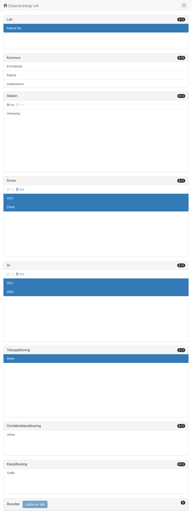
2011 (10, 283)
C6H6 (11, 207)
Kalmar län (14, 28)
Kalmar (11, 75)
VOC (10, 198)
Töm (20, 189)
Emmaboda (14, 66)
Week (11, 358)
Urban (11, 434)
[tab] (96, 504)
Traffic (11, 473)
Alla (11, 104)
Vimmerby (13, 113)
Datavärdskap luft (21, 5)
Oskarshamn (15, 84)
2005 (10, 292)
